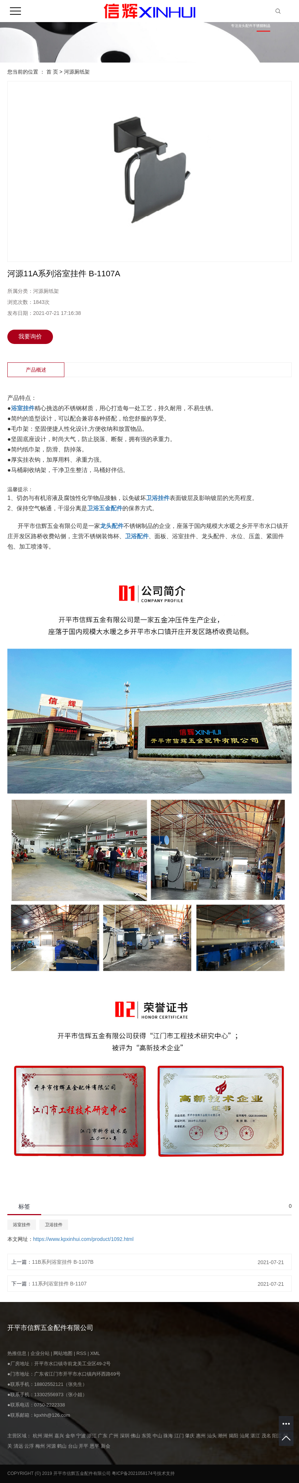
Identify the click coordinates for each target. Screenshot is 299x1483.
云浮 (29, 1446)
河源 (51, 1446)
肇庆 (190, 1435)
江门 (179, 1435)
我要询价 (30, 336)
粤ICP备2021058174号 (134, 1473)
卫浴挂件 (54, 1224)
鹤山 (62, 1446)
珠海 (168, 1435)
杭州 (38, 1435)
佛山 (136, 1435)
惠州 (201, 1435)
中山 (158, 1435)
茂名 (267, 1435)
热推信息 (16, 1353)
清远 (19, 1446)
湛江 (255, 1435)
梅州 (40, 1446)
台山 (73, 1446)
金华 (70, 1435)
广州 (114, 1435)
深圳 (125, 1435)
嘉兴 (59, 1435)
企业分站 (40, 1353)
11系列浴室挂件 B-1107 (59, 1284)
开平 (84, 1446)
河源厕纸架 (77, 72)
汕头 (212, 1435)
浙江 (92, 1435)
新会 (105, 1446)
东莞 (147, 1435)
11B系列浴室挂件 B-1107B (62, 1262)
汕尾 (245, 1435)
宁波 (81, 1435)
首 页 (52, 72)
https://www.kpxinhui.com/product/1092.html (83, 1239)
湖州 (48, 1435)
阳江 (277, 1435)
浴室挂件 (22, 1224)
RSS (81, 1353)
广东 (103, 1435)
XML (95, 1353)
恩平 (95, 1446)
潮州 (223, 1435)
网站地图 (63, 1353)
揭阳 (234, 1435)
